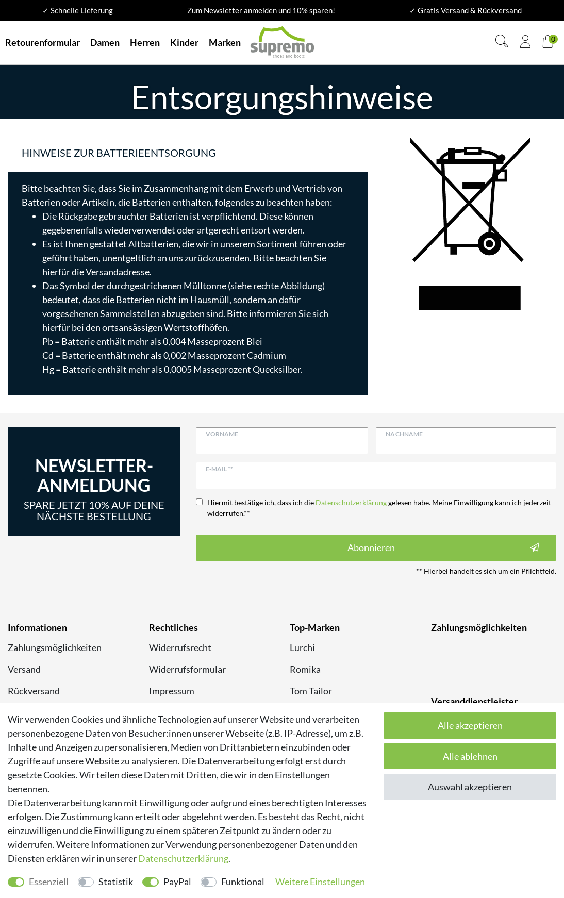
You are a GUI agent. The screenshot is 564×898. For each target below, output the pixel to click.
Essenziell (49, 881)
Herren (145, 42)
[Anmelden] (525, 43)
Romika (305, 669)
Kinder (184, 42)
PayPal (177, 881)
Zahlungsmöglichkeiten (55, 647)
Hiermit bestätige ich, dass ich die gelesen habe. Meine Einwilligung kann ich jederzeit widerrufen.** (379, 508)
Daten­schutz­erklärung (183, 858)
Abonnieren (443, 548)
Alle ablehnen (470, 756)
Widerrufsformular (187, 669)
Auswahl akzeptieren (470, 786)
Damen (105, 42)
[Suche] (501, 42)
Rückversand (34, 690)
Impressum (171, 690)
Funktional (242, 881)
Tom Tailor (311, 690)
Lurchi (302, 647)
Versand (24, 669)
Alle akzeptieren (470, 725)
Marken (225, 42)
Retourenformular (42, 42)
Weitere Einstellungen (320, 881)
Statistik (115, 881)
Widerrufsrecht (180, 647)
